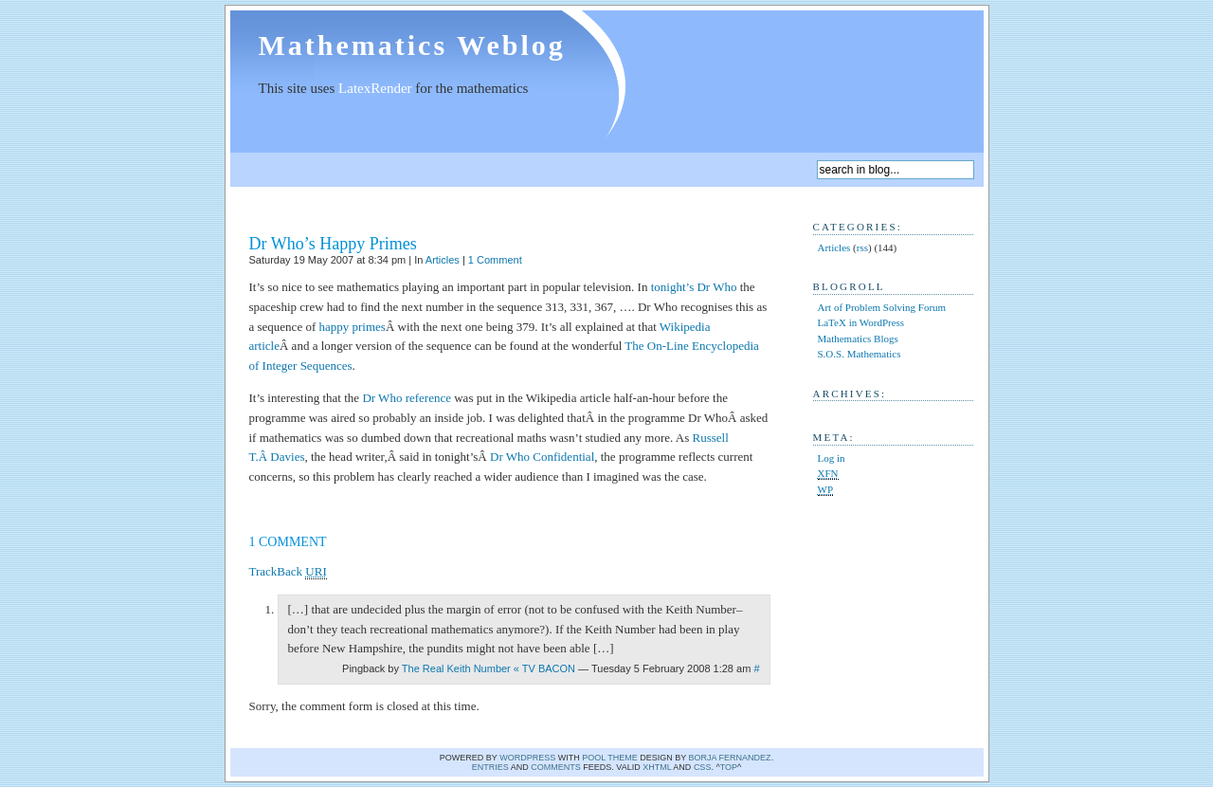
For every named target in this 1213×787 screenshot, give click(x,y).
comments (556, 767)
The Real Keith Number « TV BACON (488, 668)
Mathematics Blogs (858, 338)
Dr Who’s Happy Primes (333, 243)
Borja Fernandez (730, 757)
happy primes (352, 327)
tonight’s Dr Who (694, 287)
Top (728, 767)
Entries (490, 767)
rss (862, 247)
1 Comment (495, 259)
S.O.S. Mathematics (859, 353)
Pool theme (610, 757)
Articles (442, 259)
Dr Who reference (406, 398)
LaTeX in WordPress (861, 322)
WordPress (527, 757)
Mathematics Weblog (412, 45)
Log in (831, 458)
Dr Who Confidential (542, 456)
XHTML (657, 767)
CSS (703, 767)
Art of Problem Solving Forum (882, 307)
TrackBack (288, 571)
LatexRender (374, 88)
